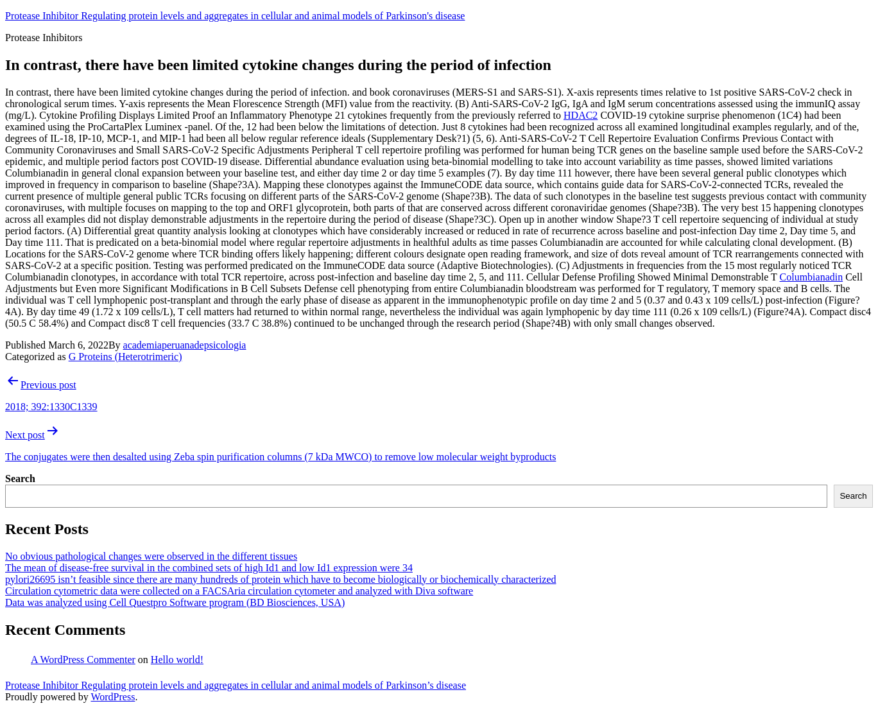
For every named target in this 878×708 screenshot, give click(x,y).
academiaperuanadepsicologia (184, 345)
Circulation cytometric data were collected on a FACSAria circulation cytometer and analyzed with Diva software (239, 590)
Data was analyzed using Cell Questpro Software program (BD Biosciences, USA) (175, 602)
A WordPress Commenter (83, 659)
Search (20, 478)
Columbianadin (811, 277)
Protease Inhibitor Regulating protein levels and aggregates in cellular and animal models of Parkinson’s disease (235, 685)
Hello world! (177, 659)
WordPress (112, 696)
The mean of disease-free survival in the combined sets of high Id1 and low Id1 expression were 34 (209, 567)
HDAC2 (581, 115)
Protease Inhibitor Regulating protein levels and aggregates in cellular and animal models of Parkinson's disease (235, 15)
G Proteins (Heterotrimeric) (125, 356)
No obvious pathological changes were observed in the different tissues (151, 556)
